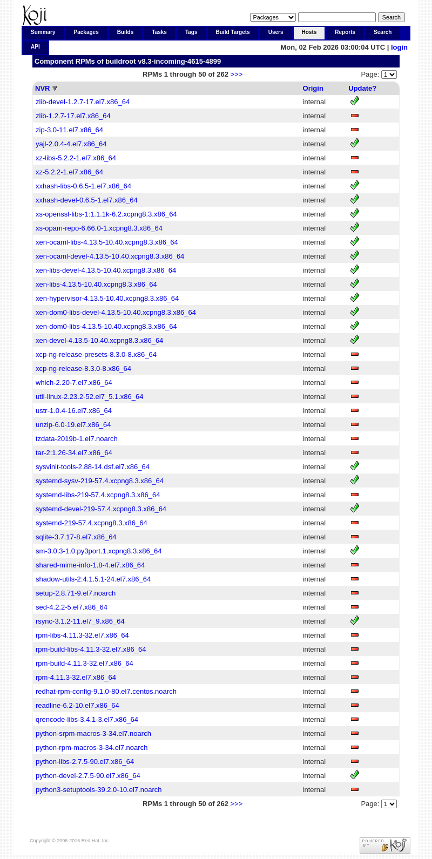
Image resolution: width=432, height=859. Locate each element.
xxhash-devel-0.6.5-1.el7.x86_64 (87, 200)
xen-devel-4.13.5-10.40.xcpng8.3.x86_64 (99, 340)
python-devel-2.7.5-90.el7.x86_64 (88, 776)
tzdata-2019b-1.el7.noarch (77, 439)
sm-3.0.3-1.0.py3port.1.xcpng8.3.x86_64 (98, 551)
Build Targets (233, 32)
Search (383, 32)
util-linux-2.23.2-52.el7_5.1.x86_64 (89, 397)
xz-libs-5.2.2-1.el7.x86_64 (76, 158)
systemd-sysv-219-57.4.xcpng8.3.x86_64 (100, 481)
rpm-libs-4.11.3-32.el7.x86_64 (82, 635)
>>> (237, 74)
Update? (362, 88)
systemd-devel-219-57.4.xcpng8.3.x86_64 (101, 509)
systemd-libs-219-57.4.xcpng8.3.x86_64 (98, 495)
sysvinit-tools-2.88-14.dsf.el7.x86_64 (93, 467)
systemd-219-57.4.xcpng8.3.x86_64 (91, 523)
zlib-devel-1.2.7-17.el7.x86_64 (83, 102)
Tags (191, 32)
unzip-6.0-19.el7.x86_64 (73, 425)
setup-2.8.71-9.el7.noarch (76, 593)
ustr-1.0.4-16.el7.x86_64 (74, 411)
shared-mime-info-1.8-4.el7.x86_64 (90, 565)
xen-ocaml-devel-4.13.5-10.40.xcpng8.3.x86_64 (110, 256)
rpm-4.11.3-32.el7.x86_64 (76, 677)
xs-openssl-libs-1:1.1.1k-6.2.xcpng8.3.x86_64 (106, 214)
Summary (43, 32)
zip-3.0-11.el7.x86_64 (69, 130)
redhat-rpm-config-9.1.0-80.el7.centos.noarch (106, 691)
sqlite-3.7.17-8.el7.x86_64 (76, 537)
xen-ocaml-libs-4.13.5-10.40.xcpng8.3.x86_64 (107, 242)
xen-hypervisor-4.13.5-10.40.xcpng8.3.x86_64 (107, 298)
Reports (345, 32)
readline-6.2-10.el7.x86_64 (77, 705)
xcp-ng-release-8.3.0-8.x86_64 (83, 368)
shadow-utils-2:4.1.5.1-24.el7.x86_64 (93, 579)
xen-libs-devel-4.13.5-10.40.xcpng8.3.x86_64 (106, 270)
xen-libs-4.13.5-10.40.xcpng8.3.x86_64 (96, 284)
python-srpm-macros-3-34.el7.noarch (93, 733)
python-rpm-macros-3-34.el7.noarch (91, 747)
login (399, 47)
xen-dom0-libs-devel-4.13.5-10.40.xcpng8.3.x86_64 (116, 312)
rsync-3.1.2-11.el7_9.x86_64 (80, 621)
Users (276, 32)
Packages (86, 32)
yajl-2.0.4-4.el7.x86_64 (71, 144)
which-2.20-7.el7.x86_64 (74, 382)
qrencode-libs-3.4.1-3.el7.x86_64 (87, 719)
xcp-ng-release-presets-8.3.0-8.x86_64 (96, 354)
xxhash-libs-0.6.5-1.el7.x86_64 (83, 186)
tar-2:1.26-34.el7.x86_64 (74, 453)
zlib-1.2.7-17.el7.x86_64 (73, 116)
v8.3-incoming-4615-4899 (179, 61)
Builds (125, 32)
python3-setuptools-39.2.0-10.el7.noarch (98, 790)
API (35, 47)
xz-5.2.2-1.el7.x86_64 (69, 172)
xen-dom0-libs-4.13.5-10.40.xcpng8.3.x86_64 (106, 326)
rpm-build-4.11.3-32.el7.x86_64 (84, 663)
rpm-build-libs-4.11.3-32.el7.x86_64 (91, 649)
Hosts (309, 32)
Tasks (159, 32)
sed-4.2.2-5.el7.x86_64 (71, 607)
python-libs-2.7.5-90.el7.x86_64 (85, 761)
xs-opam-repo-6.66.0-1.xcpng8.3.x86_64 (99, 228)
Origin (313, 88)
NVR (42, 88)
